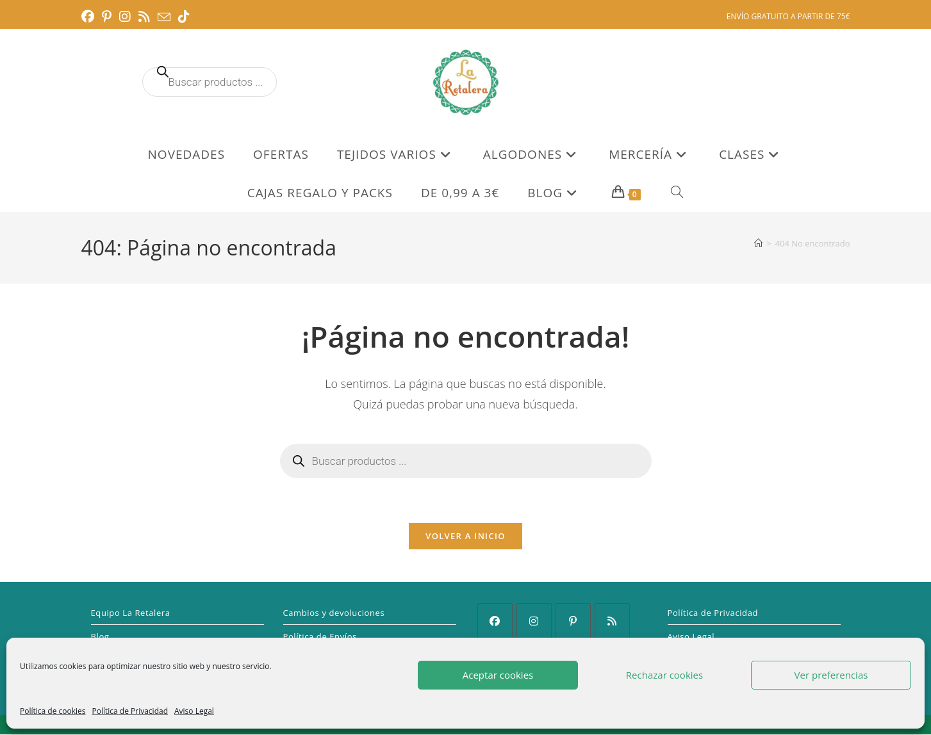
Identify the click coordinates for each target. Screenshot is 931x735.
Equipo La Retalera (130, 613)
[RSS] (612, 621)
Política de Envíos (320, 637)
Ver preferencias (831, 674)
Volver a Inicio (465, 536)
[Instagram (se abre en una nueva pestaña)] (125, 16)
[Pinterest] (573, 621)
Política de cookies (53, 711)
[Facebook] (495, 621)
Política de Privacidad (130, 711)
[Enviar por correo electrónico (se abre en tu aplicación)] (164, 17)
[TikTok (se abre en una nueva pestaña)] (184, 16)
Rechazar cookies (664, 674)
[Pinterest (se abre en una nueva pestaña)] (106, 16)
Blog (100, 637)
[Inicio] (758, 243)
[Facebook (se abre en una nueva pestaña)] (89, 16)
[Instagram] (534, 621)
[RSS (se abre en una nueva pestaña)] (144, 16)
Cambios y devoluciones (334, 613)
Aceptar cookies (498, 674)
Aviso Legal (194, 711)
